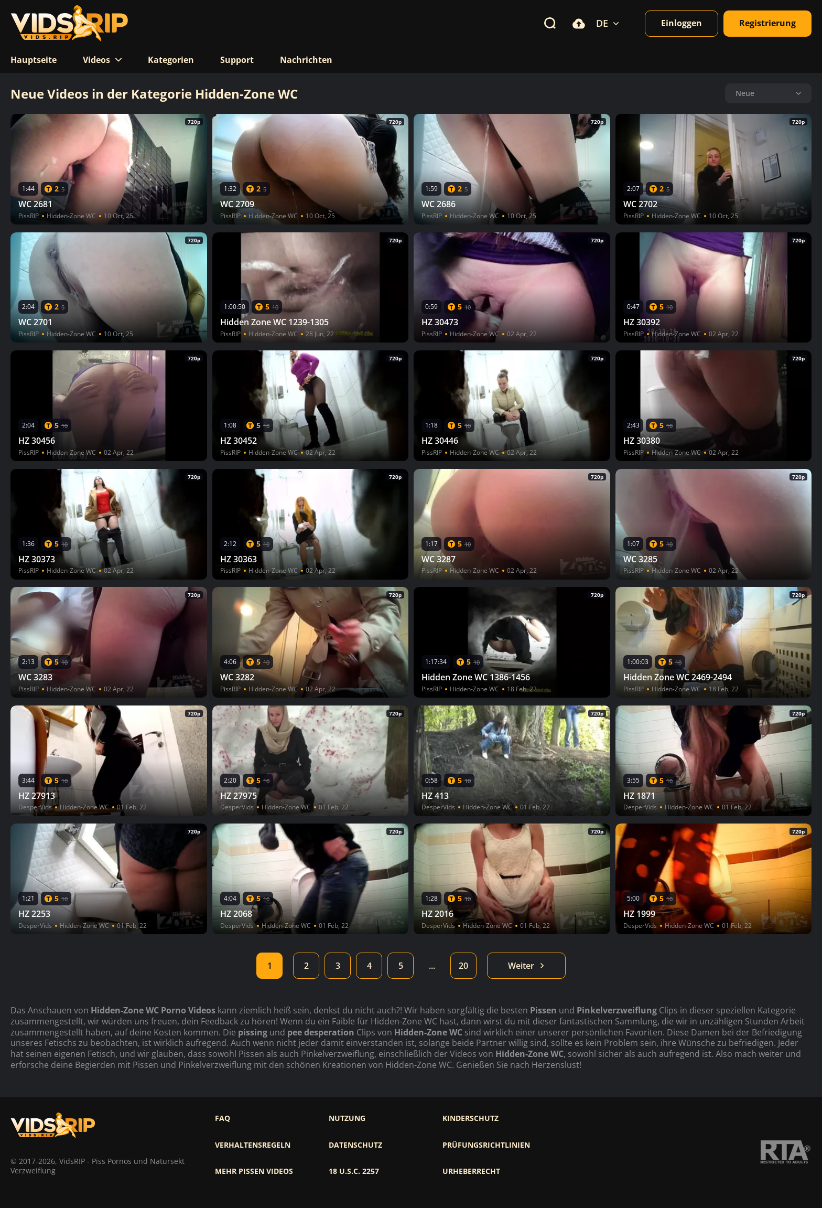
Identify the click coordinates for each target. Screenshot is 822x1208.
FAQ (222, 1118)
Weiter (526, 965)
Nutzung (347, 1118)
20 (463, 965)
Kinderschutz (470, 1118)
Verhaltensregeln (252, 1145)
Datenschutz (355, 1145)
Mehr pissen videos (254, 1171)
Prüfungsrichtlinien (486, 1145)
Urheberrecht (471, 1171)
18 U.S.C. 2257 (354, 1171)
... (432, 965)
